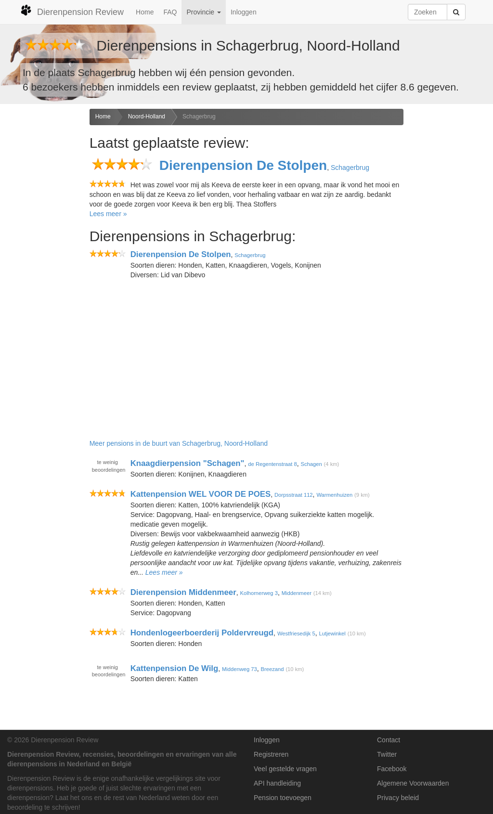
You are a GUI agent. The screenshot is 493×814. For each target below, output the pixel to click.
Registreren (271, 754)
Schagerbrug (199, 116)
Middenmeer (296, 593)
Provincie (203, 12)
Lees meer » (108, 214)
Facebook (391, 769)
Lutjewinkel (332, 633)
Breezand (272, 669)
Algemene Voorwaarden (413, 783)
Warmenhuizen (334, 495)
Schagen (311, 464)
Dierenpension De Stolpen (243, 165)
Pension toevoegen (282, 797)
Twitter (387, 754)
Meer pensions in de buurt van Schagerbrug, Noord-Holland (179, 443)
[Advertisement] (41, 260)
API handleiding (277, 783)
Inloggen (244, 12)
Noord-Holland (146, 116)
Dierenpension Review (72, 10)
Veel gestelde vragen (285, 769)
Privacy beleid (398, 797)
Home (145, 12)
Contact (388, 740)
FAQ (170, 12)
